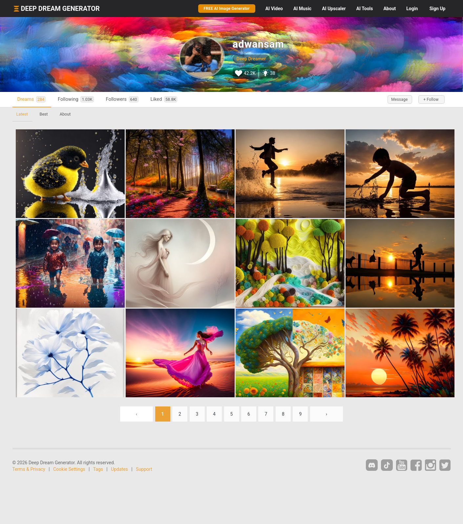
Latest (22, 114)
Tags (98, 469)
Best (44, 114)
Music (302, 8)
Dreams (31, 99)
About (389, 8)
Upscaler (334, 8)
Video (274, 8)
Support (144, 469)
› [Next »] (326, 414)
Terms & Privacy (28, 469)
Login (412, 8)
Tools (364, 8)
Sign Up (438, 8)
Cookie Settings (69, 469)
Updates (119, 469)
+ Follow (430, 99)
